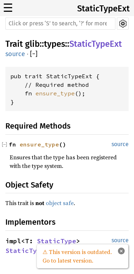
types (54, 44)
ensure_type (55, 93)
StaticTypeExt (103, 9)
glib (32, 44)
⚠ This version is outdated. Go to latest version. (77, 256)
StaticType (56, 241)
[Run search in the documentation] (60, 24)
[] (34, 54)
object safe (60, 203)
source (15, 54)
